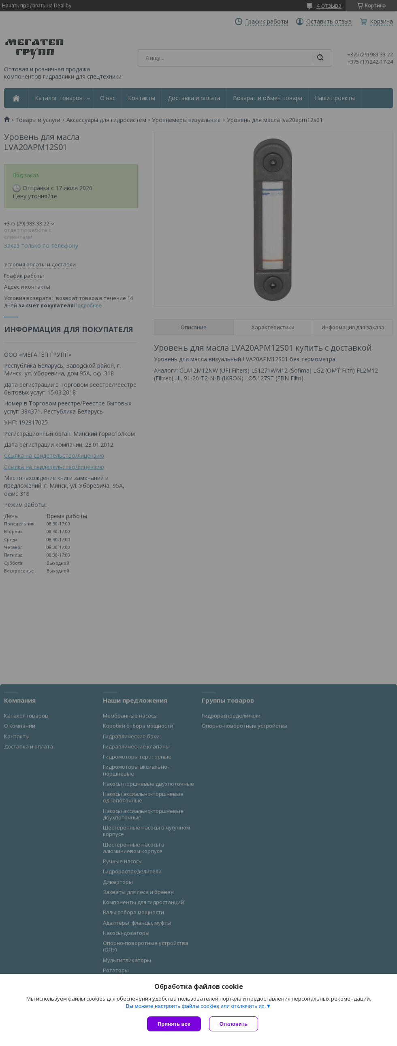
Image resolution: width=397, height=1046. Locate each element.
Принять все (174, 1024)
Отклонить (234, 1024)
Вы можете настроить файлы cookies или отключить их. (196, 1006)
